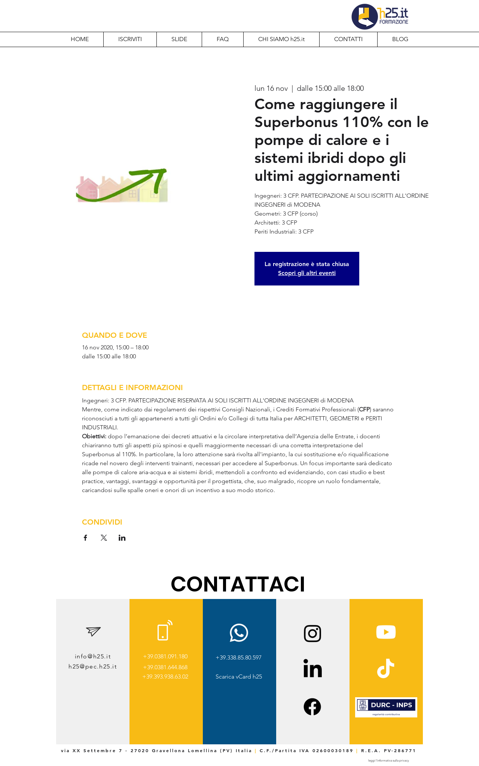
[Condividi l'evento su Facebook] (85, 538)
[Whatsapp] (239, 632)
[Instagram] (312, 633)
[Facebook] (312, 706)
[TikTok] (385, 669)
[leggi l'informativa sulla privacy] (388, 760)
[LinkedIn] (312, 669)
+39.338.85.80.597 (239, 657)
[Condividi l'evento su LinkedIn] (122, 538)
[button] (281, 39)
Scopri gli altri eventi (307, 273)
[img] (386, 716)
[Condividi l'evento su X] (103, 538)
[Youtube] (386, 632)
